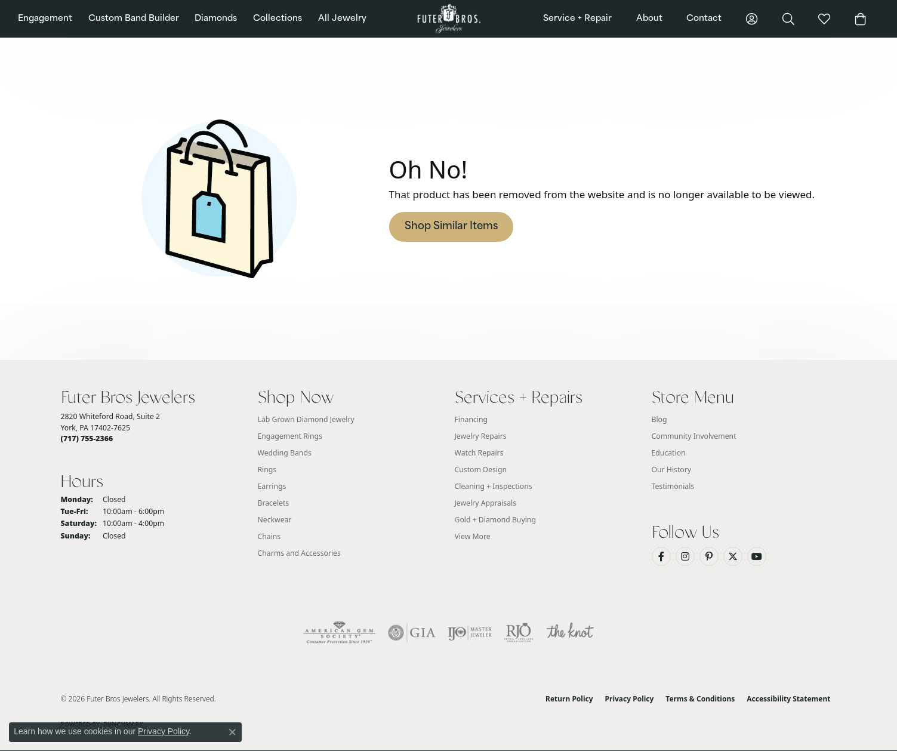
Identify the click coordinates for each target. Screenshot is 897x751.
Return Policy (569, 699)
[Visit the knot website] (569, 633)
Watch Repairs (479, 453)
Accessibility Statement (788, 699)
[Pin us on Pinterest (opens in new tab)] (709, 556)
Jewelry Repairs (481, 436)
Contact (704, 18)
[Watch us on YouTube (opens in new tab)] (756, 556)
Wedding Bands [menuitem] (285, 453)
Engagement (45, 18)
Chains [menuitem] (269, 536)
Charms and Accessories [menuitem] (299, 553)
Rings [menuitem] (267, 469)
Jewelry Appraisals (486, 503)
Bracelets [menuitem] (273, 503)
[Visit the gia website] (412, 633)
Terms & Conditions (700, 699)
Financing (471, 419)
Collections (277, 18)
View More (473, 536)
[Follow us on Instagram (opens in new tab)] (685, 556)
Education (669, 453)
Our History (672, 469)
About (649, 18)
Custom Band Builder (133, 18)
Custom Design (481, 469)
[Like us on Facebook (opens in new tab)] (661, 556)
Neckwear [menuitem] (275, 520)
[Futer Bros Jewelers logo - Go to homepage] (448, 19)
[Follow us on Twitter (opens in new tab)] (732, 556)
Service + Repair (577, 18)
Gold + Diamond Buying (495, 520)
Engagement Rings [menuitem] (290, 436)
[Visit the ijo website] (470, 633)
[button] (752, 19)
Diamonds (216, 18)
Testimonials (673, 486)
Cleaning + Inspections (493, 486)
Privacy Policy (629, 699)
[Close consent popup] (232, 731)
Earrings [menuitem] (272, 486)
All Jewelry (342, 18)
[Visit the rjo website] (519, 633)
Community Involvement (694, 436)
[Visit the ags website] (339, 633)
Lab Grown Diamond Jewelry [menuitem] (306, 419)
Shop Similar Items (451, 226)
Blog (659, 419)
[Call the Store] (87, 438)
